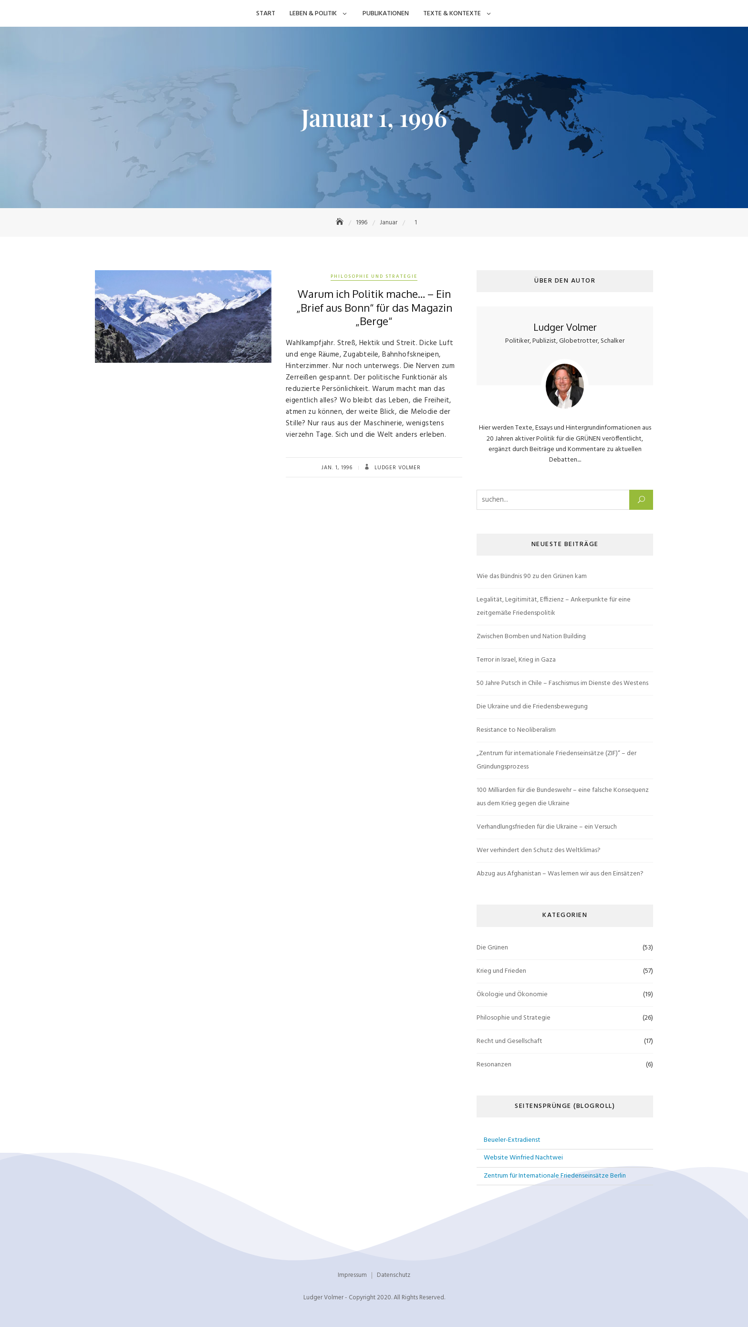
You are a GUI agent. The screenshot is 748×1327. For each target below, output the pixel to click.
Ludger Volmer (397, 467)
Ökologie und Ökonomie (512, 994)
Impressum (352, 1275)
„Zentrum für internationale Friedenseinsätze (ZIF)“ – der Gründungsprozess (556, 760)
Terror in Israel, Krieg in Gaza (516, 659)
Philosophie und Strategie (374, 276)
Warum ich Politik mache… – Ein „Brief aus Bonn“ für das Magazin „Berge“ (374, 307)
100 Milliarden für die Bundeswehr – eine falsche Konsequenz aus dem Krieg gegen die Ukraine (563, 797)
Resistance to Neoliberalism (516, 730)
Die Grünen (492, 947)
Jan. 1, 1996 (337, 467)
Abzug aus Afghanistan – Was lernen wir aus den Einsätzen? (560, 873)
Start (265, 13)
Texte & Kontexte (452, 13)
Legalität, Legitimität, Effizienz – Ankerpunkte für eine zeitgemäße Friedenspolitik (554, 606)
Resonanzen (494, 1064)
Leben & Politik (313, 13)
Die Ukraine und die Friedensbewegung (532, 706)
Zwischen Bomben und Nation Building (531, 636)
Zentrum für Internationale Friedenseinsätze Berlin (555, 1175)
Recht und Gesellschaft (509, 1041)
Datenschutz (393, 1275)
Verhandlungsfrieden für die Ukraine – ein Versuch (547, 826)
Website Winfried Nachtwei (523, 1157)
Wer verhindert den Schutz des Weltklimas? (539, 850)
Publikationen (386, 13)
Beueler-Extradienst (512, 1140)
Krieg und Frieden (501, 971)
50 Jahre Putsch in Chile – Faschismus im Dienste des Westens (562, 683)
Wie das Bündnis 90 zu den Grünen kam (532, 576)
